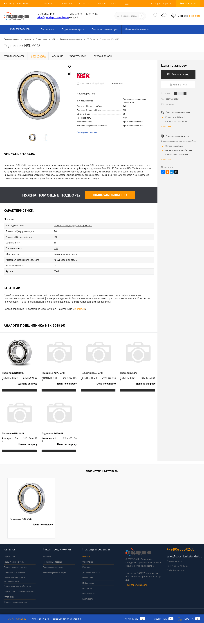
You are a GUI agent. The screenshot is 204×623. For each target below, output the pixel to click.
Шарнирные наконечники (15, 599)
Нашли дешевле (170, 98)
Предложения (88, 590)
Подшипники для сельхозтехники (19, 588)
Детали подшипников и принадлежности (14, 576)
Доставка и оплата (106, 3)
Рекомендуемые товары (54, 569)
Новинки (47, 553)
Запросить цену (178, 74)
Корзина (189, 619)
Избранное (161, 619)
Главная (48, 3)
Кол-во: (168, 93)
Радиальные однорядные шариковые (73, 226)
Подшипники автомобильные (17, 583)
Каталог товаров (19, 29)
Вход (153, 3)
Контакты (84, 3)
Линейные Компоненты (137, 29)
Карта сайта (87, 595)
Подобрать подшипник (110, 195)
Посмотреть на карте (136, 581)
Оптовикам (87, 574)
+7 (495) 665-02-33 (46, 14)
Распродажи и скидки (53, 564)
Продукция (87, 585)
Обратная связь (15, 619)
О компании (66, 3)
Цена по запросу (27, 381)
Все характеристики (87, 132)
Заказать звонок (188, 3)
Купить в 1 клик (178, 84)
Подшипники (47, 29)
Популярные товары (52, 558)
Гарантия (79, 305)
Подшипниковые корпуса (105, 29)
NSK (125, 118)
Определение (22, 3)
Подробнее (166, 126)
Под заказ (167, 103)
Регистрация (165, 3)
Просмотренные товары (102, 468)
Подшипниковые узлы (73, 29)
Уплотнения (9, 593)
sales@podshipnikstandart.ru (53, 17)
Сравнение (132, 619)
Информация (88, 579)
